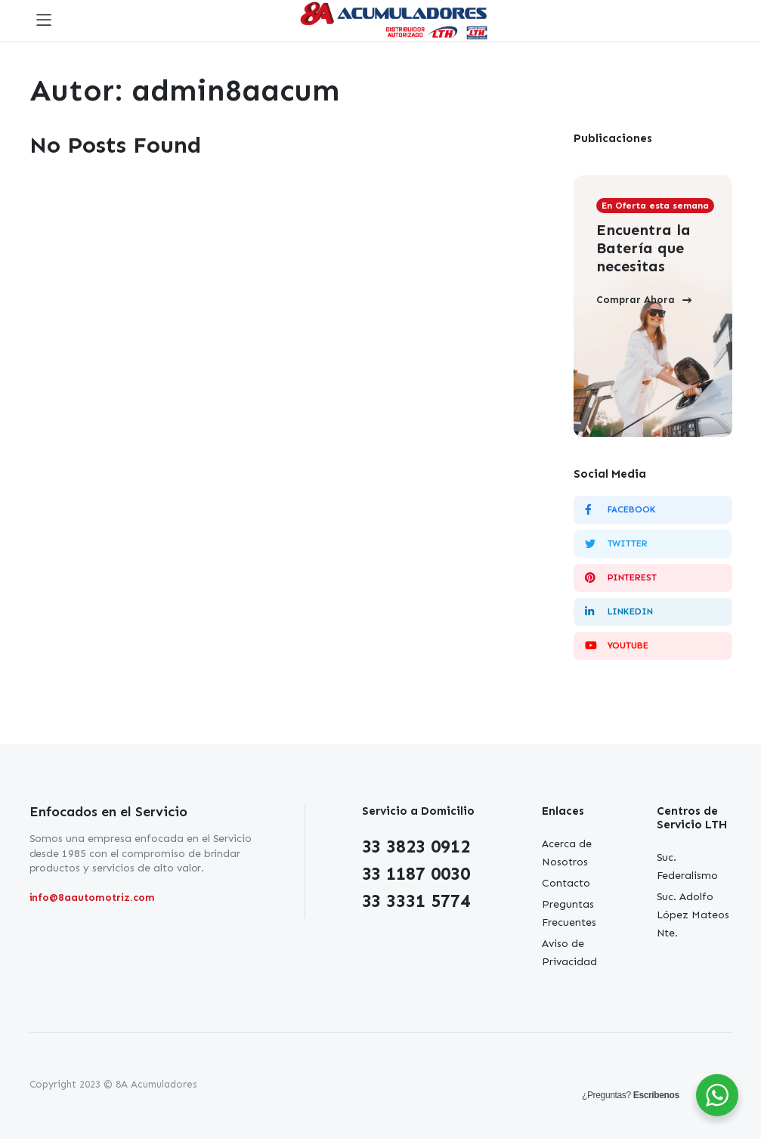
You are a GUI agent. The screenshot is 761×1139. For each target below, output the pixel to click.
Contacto (566, 883)
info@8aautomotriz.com (92, 897)
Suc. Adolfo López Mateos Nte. (693, 914)
